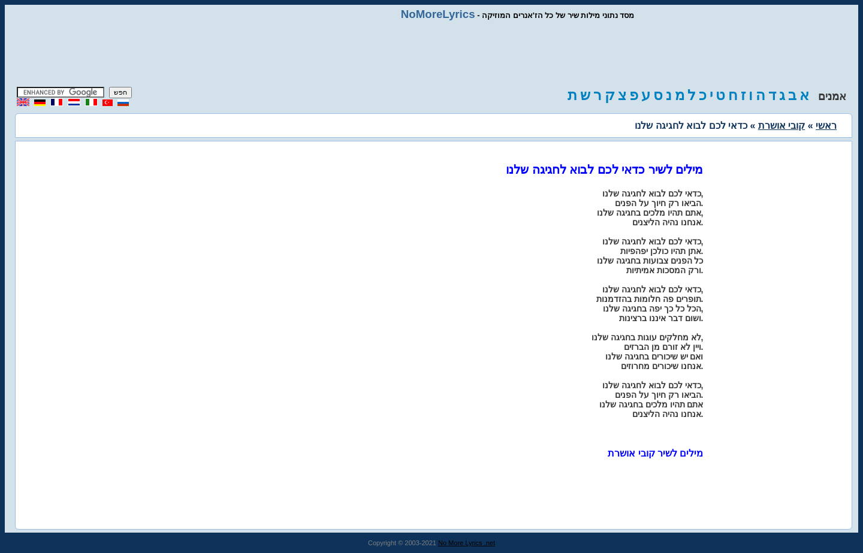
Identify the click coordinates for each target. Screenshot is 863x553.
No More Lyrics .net (466, 542)
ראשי (826, 125)
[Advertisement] (431, 54)
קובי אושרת (781, 125)
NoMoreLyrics (438, 14)
